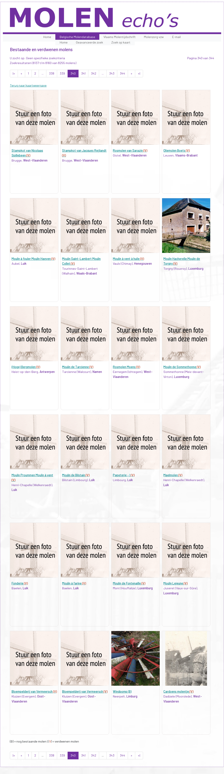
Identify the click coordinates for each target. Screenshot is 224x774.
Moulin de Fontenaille (129, 583)
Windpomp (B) (122, 691)
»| (139, 73)
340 (73, 73)
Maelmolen (172, 475)
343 (111, 73)
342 (93, 73)
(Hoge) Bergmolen (26, 367)
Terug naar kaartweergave (28, 85)
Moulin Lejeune (175, 583)
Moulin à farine (74, 583)
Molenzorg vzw (154, 37)
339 (62, 73)
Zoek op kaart (120, 42)
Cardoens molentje (178, 691)
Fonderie (20, 583)
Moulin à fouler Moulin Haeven (33, 259)
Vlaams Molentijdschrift (119, 37)
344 (122, 73)
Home (47, 37)
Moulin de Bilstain (75, 475)
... (43, 73)
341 (83, 73)
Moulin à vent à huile (128, 259)
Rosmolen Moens (126, 367)
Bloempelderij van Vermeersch (34, 691)
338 (51, 73)
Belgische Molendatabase (77, 37)
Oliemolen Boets (176, 150)
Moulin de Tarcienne (77, 367)
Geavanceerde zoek (89, 42)
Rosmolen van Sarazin (130, 150)
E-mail (176, 37)
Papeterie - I (124, 475)
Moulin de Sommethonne (182, 367)
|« (14, 73)
